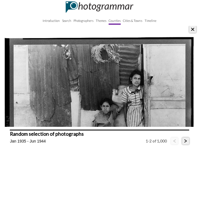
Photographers (83, 20)
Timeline (150, 20)
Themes (101, 20)
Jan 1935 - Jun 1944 (28, 141)
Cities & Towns (132, 20)
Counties (115, 20)
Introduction (51, 20)
